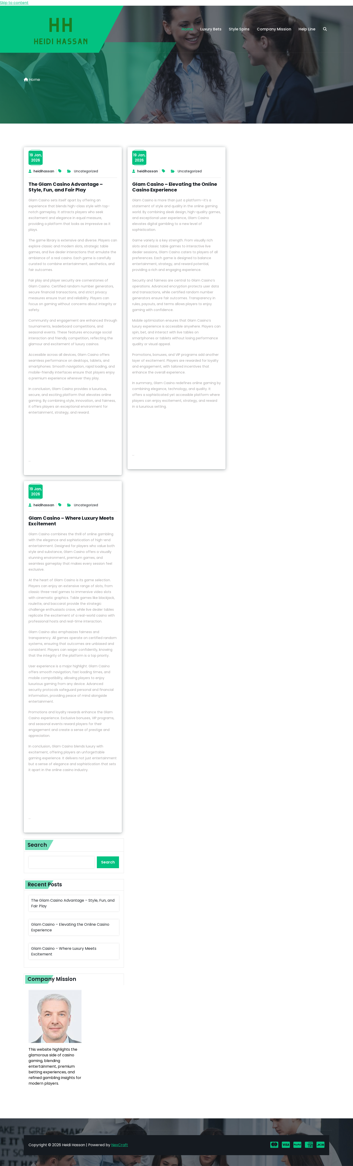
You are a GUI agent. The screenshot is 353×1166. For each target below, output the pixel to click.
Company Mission (274, 29)
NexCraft (119, 1145)
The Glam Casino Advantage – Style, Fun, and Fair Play (66, 187)
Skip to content (14, 2)
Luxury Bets (211, 29)
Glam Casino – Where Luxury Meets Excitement (71, 521)
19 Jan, (35, 158)
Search (37, 845)
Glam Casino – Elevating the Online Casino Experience (174, 187)
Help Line (307, 29)
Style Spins (239, 29)
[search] (325, 29)
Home (187, 29)
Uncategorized (86, 171)
